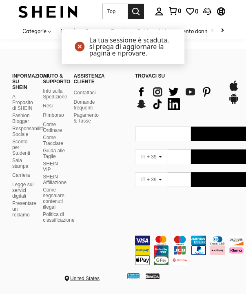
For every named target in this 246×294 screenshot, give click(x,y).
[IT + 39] (151, 156)
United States (85, 278)
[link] (174, 11)
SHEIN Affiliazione (54, 179)
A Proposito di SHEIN (22, 102)
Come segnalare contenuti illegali (53, 198)
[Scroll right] (222, 31)
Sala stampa (20, 163)
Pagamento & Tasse (85, 118)
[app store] (233, 90)
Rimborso (53, 115)
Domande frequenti (84, 105)
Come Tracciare (53, 140)
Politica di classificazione (58, 217)
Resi (48, 106)
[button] (115, 11)
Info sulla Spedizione (55, 94)
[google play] (233, 103)
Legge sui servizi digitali (22, 190)
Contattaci (84, 93)
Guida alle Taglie (54, 153)
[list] (177, 98)
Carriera (21, 175)
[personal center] (159, 11)
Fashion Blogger (21, 118)
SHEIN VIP (50, 166)
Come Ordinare (52, 127)
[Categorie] (37, 31)
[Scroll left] (212, 31)
